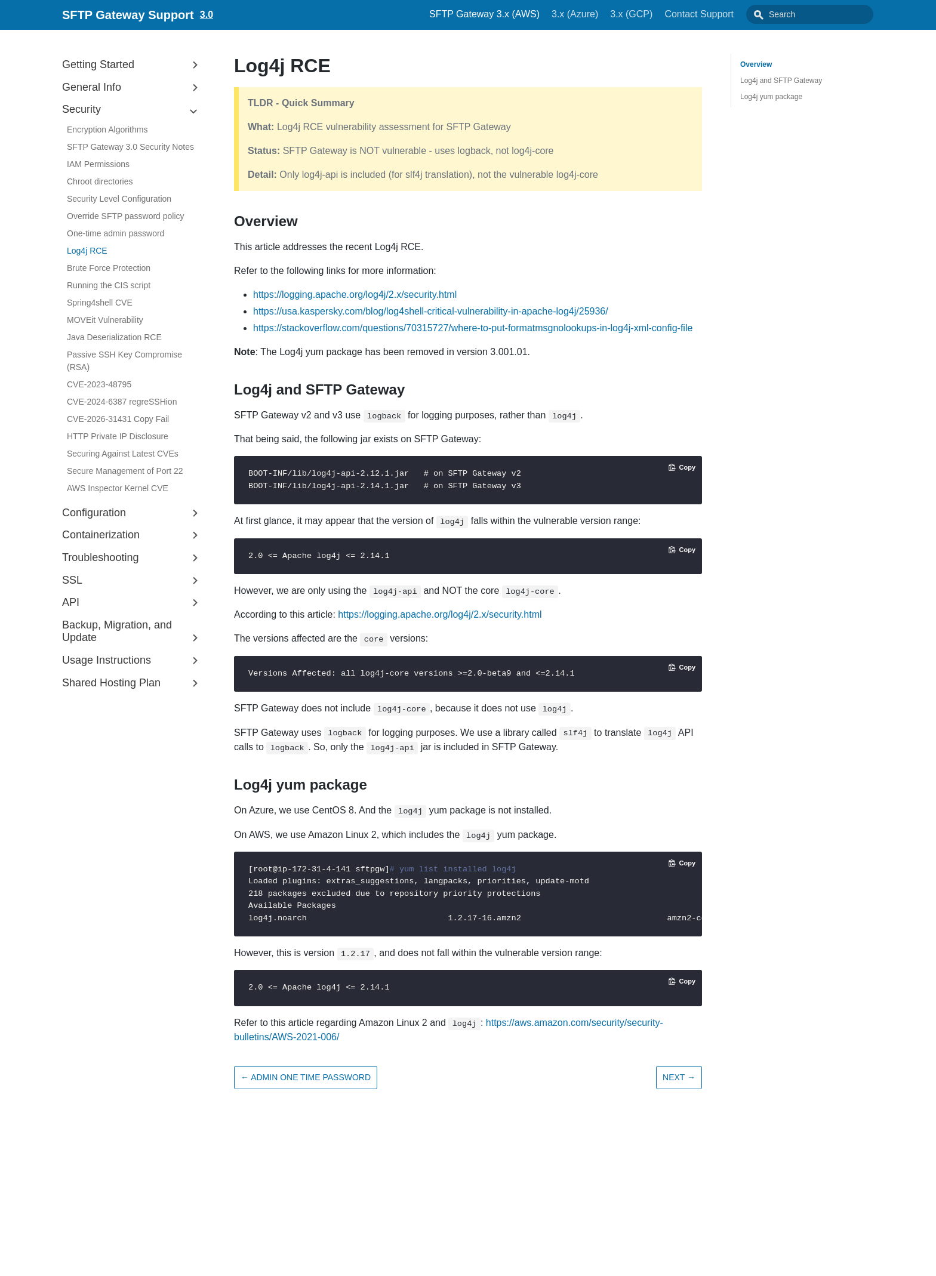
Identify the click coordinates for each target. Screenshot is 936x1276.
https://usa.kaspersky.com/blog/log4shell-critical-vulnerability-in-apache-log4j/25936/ (430, 311)
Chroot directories (100, 181)
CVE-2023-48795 (99, 384)
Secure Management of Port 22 (125, 471)
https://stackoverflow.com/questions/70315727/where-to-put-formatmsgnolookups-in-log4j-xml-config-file (472, 328)
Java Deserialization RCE (114, 337)
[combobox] (823, 14)
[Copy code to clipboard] (682, 467)
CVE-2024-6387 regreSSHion (122, 401)
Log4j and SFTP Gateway (781, 80)
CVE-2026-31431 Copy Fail (118, 419)
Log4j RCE (87, 250)
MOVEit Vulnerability (105, 320)
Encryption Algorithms (107, 129)
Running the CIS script (108, 285)
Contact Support (726, 14)
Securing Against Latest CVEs (122, 453)
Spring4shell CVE (100, 302)
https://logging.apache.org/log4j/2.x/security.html (355, 294)
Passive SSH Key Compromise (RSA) (124, 361)
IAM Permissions (98, 164)
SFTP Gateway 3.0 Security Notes (130, 147)
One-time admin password (115, 233)
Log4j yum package (771, 97)
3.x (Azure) (601, 14)
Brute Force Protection (108, 268)
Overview (756, 64)
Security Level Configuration (119, 199)
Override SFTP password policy (125, 216)
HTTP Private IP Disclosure (117, 436)
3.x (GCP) (658, 14)
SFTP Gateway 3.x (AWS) (511, 14)
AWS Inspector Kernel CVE (117, 488)
